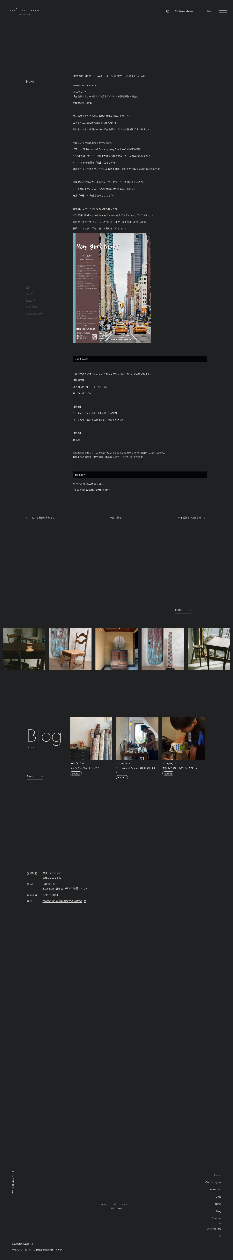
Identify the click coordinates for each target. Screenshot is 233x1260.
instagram (48, 888)
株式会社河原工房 (20, 1243)
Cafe (29, 294)
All (27, 287)
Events (76, 773)
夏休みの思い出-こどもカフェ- (179, 768)
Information (33, 314)
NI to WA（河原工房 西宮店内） (89, 483)
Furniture (31, 307)
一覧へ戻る (115, 517)
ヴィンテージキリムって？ (85, 768)
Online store (184, 11)
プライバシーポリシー (22, 1250)
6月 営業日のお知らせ (189, 517)
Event (90, 85)
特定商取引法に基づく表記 (49, 1250)
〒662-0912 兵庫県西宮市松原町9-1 (92, 490)
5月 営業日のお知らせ (43, 517)
